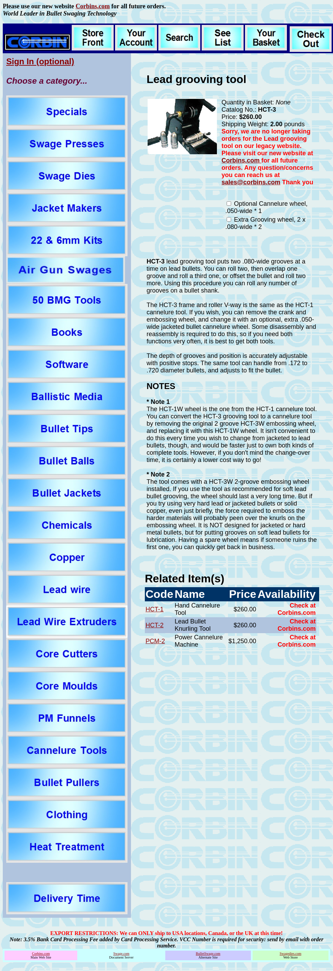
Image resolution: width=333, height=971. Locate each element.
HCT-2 (155, 625)
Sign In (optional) (40, 61)
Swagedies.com (290, 953)
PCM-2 (155, 641)
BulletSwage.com (208, 953)
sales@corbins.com (250, 182)
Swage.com (121, 953)
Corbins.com (93, 6)
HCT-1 (155, 609)
